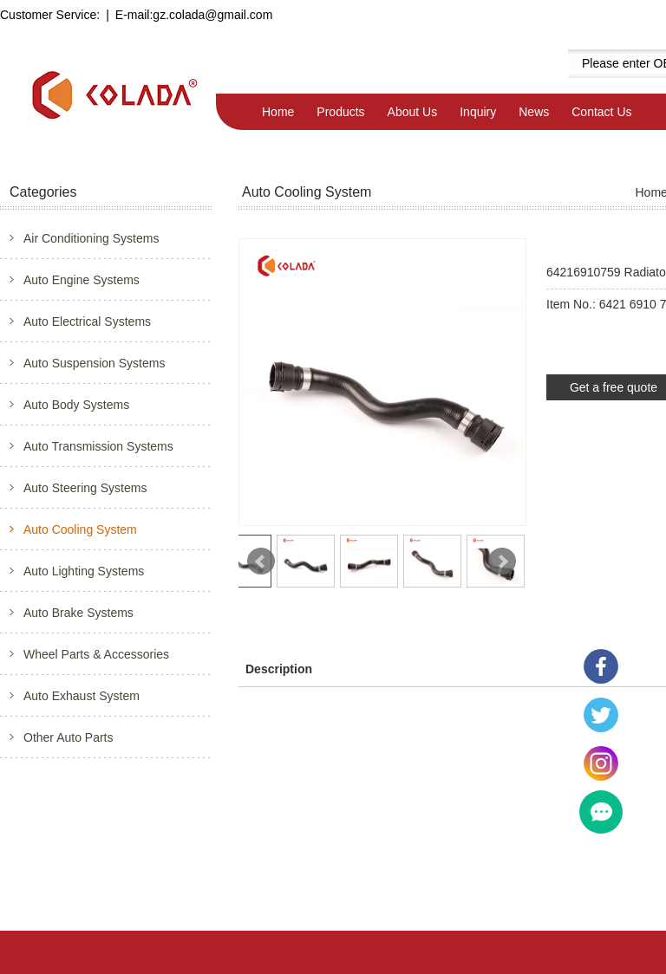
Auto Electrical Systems (87, 321)
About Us (413, 112)
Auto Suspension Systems (94, 363)
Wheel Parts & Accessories (96, 654)
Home (278, 112)
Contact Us (601, 112)
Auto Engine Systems (81, 280)
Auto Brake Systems (78, 613)
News (534, 112)
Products (340, 112)
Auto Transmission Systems (98, 446)
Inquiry (478, 112)
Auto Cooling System (80, 529)
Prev (261, 561)
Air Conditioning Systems (91, 238)
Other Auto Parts (68, 737)
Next (502, 561)
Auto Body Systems (76, 405)
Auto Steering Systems (85, 488)
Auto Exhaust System (81, 696)
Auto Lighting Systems (83, 571)
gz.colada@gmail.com (212, 15)
